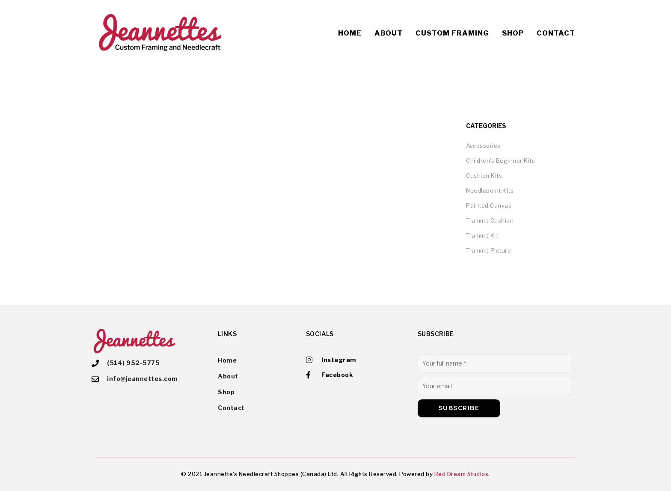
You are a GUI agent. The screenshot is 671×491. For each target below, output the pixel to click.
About (388, 33)
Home (350, 33)
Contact (556, 33)
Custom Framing (452, 33)
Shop (513, 33)
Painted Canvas (488, 205)
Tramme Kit (482, 235)
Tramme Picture (488, 250)
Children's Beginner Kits (500, 160)
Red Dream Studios (461, 473)
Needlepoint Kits (490, 190)
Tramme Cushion (490, 220)
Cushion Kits (484, 175)
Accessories (483, 145)
